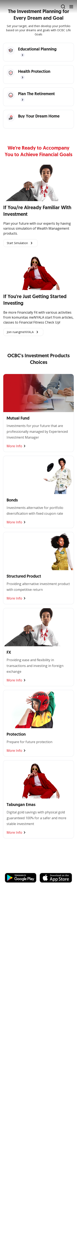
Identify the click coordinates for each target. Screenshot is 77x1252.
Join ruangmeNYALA (23, 332)
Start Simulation (20, 243)
